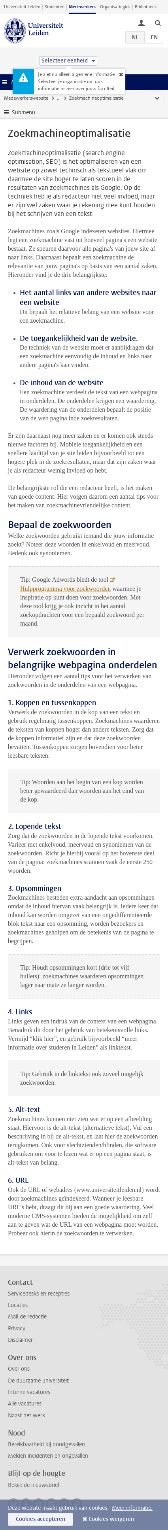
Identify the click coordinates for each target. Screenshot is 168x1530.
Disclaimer (20, 1340)
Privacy (16, 1328)
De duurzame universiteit (38, 1380)
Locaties (18, 1305)
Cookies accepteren (40, 1519)
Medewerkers (82, 7)
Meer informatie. (132, 1508)
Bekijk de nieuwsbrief (34, 1485)
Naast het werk (26, 1415)
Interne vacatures (29, 1392)
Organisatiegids (115, 7)
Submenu (23, 112)
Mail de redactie (27, 1316)
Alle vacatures (25, 1403)
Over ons (19, 1369)
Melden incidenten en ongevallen (48, 1456)
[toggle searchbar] (157, 22)
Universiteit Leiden (22, 7)
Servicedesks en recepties (39, 1293)
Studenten (54, 7)
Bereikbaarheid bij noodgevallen (46, 1444)
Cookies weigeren (111, 1519)
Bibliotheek (146, 7)
